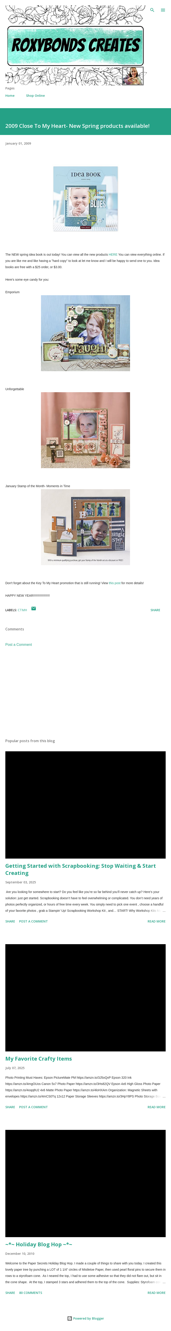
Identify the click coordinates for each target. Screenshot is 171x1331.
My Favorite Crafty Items (38, 1058)
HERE (113, 254)
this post (114, 583)
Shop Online (35, 95)
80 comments (30, 1293)
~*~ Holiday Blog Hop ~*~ (38, 1244)
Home (9, 95)
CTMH (22, 610)
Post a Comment (18, 645)
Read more (157, 921)
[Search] (152, 8)
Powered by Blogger (85, 1318)
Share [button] (155, 610)
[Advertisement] (85, 692)
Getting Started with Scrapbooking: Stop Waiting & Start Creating (80, 869)
